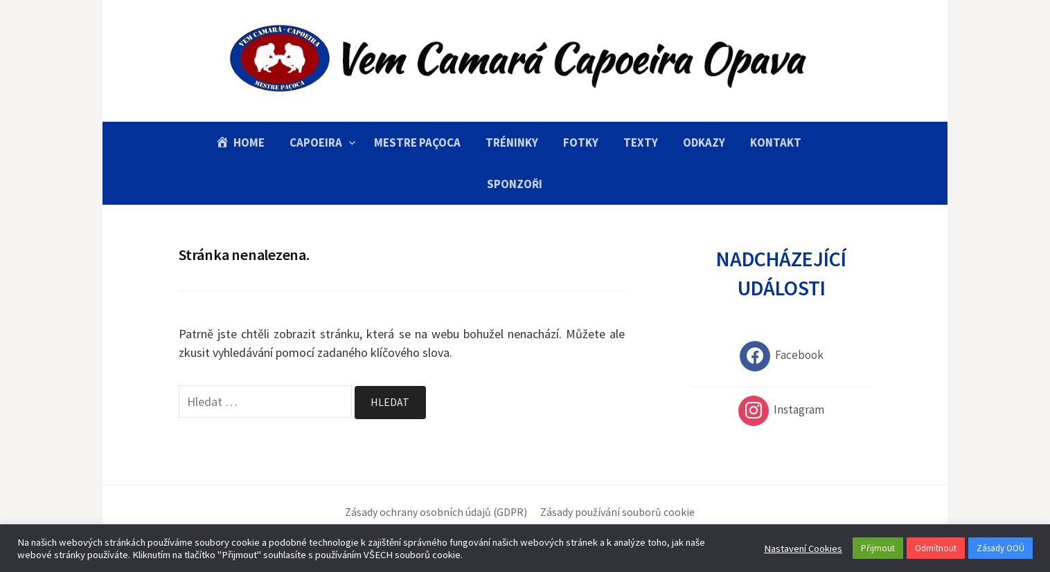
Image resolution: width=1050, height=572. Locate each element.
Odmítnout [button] (935, 548)
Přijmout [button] (878, 548)
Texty (640, 142)
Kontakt (775, 142)
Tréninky (512, 142)
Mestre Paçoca (417, 142)
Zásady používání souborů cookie (617, 512)
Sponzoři (514, 184)
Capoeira (316, 142)
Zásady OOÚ (1000, 548)
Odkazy (704, 142)
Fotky (580, 142)
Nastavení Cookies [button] (803, 548)
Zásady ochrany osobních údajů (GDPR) (436, 512)
